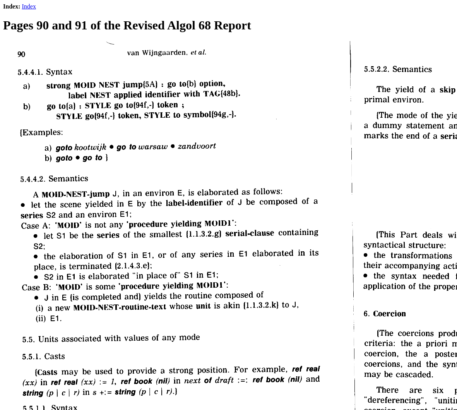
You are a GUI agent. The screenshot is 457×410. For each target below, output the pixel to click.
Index (29, 6)
